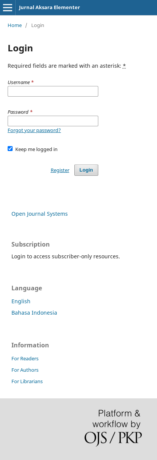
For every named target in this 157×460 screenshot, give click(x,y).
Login (86, 170)
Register (60, 170)
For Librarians (27, 381)
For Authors (24, 369)
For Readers (24, 358)
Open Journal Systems (39, 213)
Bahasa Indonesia (34, 312)
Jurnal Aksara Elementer (49, 7)
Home (15, 25)
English (20, 301)
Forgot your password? (34, 130)
